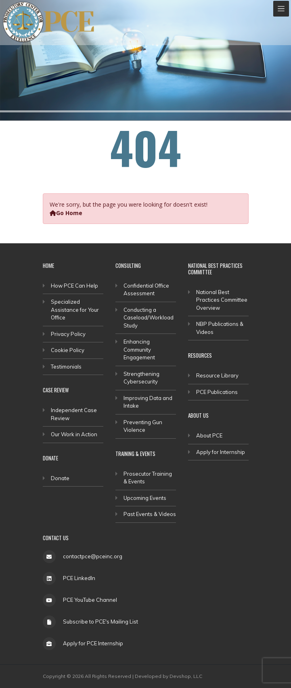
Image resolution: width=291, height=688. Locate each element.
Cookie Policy (67, 350)
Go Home (66, 213)
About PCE (209, 435)
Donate (60, 478)
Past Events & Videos (150, 514)
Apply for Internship (220, 452)
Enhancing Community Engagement (139, 349)
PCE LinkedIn (79, 578)
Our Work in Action (74, 434)
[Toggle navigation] (281, 9)
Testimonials (66, 366)
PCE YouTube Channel (90, 600)
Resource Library (217, 375)
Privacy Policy (68, 334)
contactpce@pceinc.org (92, 556)
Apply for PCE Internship (93, 643)
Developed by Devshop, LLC (168, 676)
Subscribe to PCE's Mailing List (100, 621)
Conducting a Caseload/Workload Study (149, 318)
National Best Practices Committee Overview (221, 300)
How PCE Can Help (74, 285)
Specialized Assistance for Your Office (75, 309)
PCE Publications (217, 392)
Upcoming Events (145, 498)
